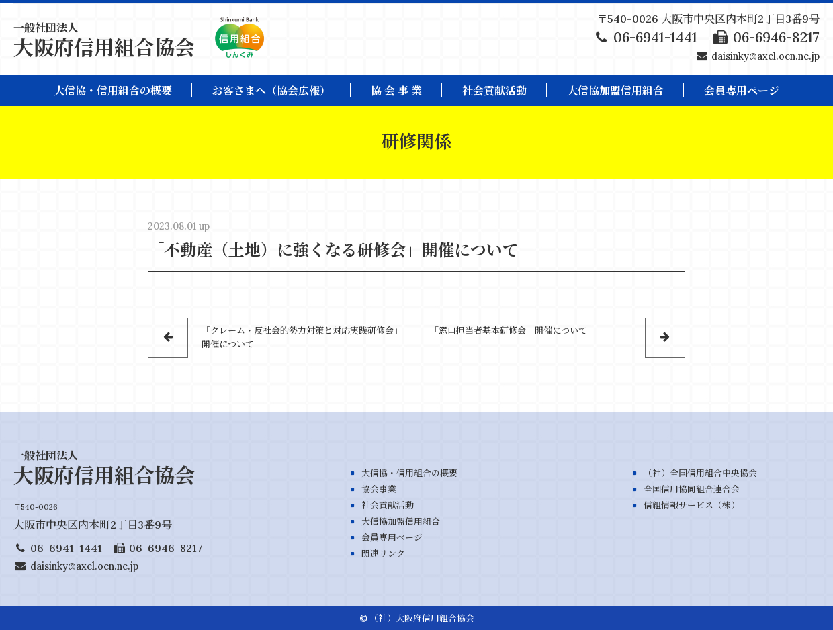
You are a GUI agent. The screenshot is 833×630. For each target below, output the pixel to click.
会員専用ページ (392, 537)
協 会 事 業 (396, 90)
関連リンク (383, 553)
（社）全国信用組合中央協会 (700, 473)
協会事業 (378, 489)
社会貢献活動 (494, 90)
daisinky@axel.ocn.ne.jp (765, 56)
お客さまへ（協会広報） (271, 90)
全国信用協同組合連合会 (692, 489)
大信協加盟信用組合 (615, 90)
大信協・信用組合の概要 (113, 90)
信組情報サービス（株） (692, 505)
